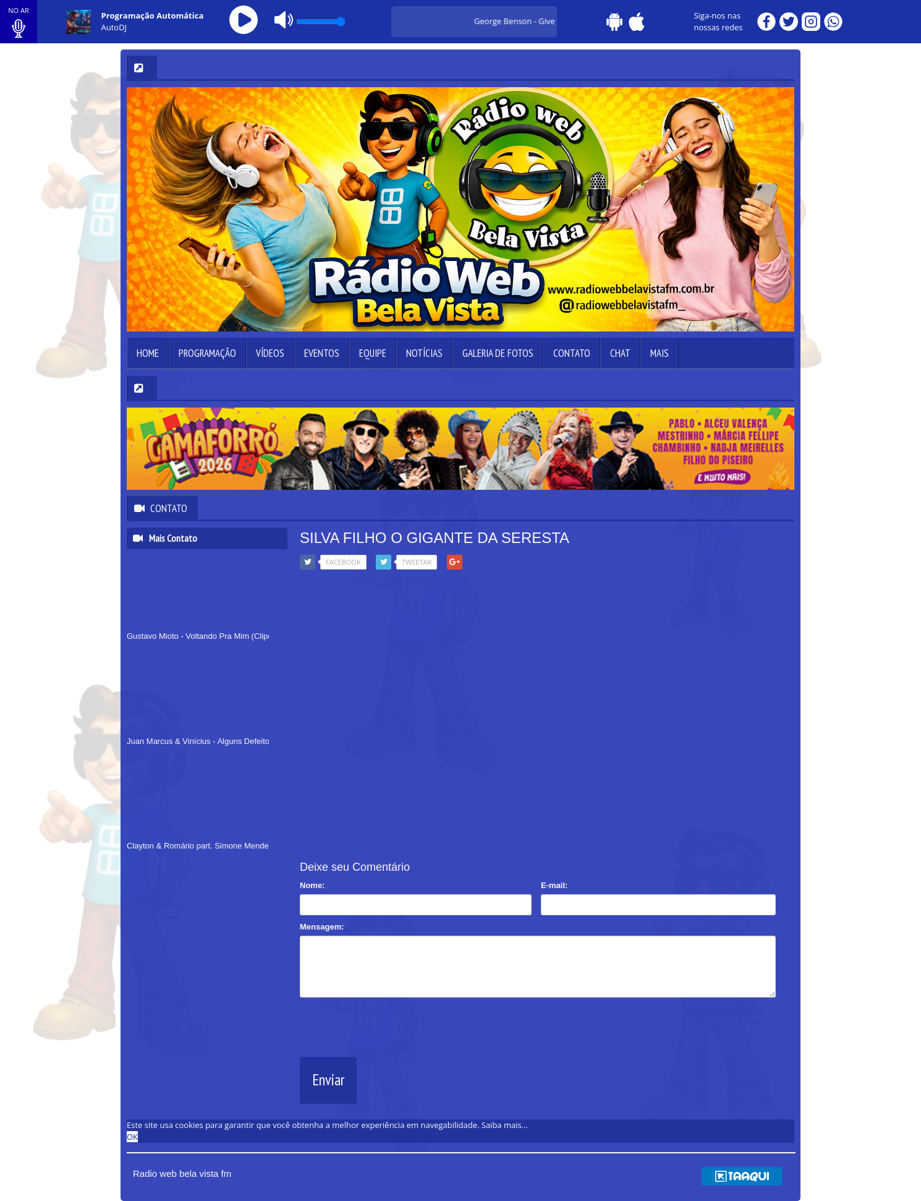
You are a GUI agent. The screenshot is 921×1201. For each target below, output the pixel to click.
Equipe (372, 353)
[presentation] (394, 1025)
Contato (571, 353)
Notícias (424, 353)
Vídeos (270, 353)
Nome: (312, 885)
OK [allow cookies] (132, 1136)
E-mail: (554, 885)
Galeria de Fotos (497, 353)
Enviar (328, 1080)
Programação (207, 353)
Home (148, 353)
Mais (659, 353)
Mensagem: (322, 926)
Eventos (321, 353)
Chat (620, 353)
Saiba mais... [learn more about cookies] (505, 1124)
